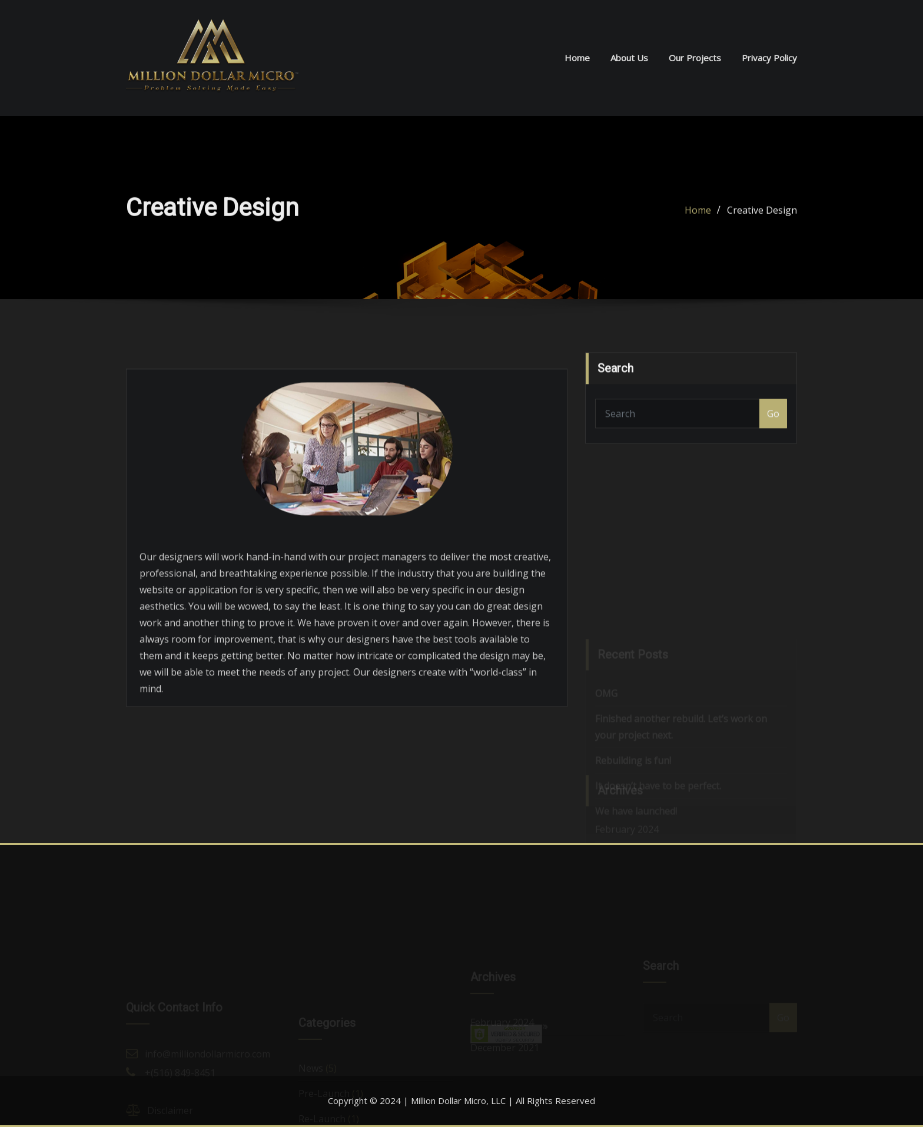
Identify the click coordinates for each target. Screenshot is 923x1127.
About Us (629, 58)
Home (577, 58)
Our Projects (695, 58)
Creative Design (762, 212)
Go (773, 420)
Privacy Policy (769, 58)
